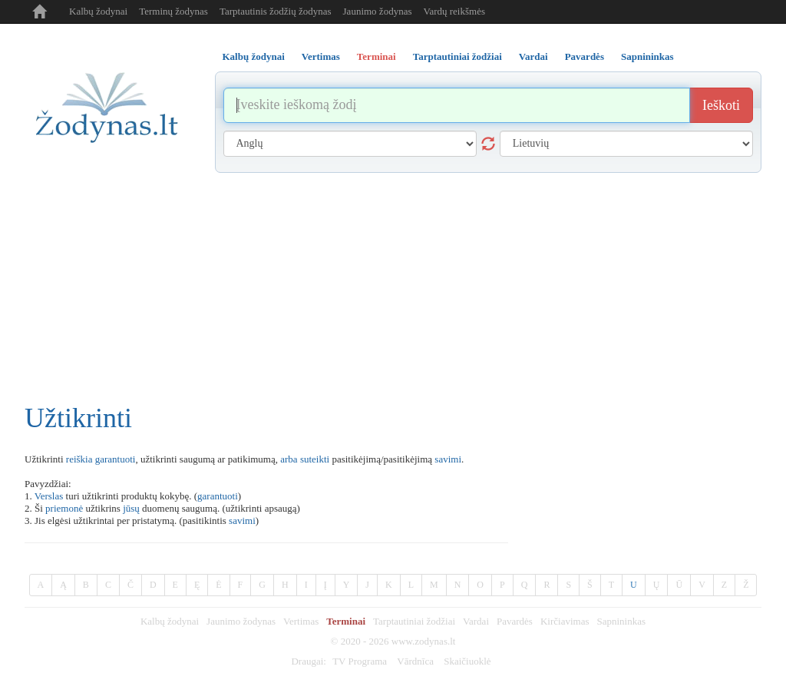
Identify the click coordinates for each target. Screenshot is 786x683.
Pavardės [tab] (584, 56)
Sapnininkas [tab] (647, 56)
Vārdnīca (415, 661)
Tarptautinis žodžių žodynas (276, 11)
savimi (447, 459)
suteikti (314, 459)
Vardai (476, 621)
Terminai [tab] (376, 56)
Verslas (49, 496)
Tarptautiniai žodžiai (414, 621)
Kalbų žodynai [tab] (254, 56)
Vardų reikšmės (454, 11)
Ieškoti (721, 105)
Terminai (345, 621)
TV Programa (359, 661)
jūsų (131, 508)
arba (288, 459)
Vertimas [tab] (321, 56)
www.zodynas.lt (423, 641)
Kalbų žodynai (98, 11)
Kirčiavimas (565, 621)
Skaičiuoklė (467, 661)
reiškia (79, 459)
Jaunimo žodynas (377, 11)
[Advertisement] (393, 288)
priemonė (64, 508)
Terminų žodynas (173, 11)
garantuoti (115, 459)
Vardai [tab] (533, 56)
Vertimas (301, 621)
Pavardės (515, 621)
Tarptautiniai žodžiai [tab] (457, 56)
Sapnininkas (621, 621)
